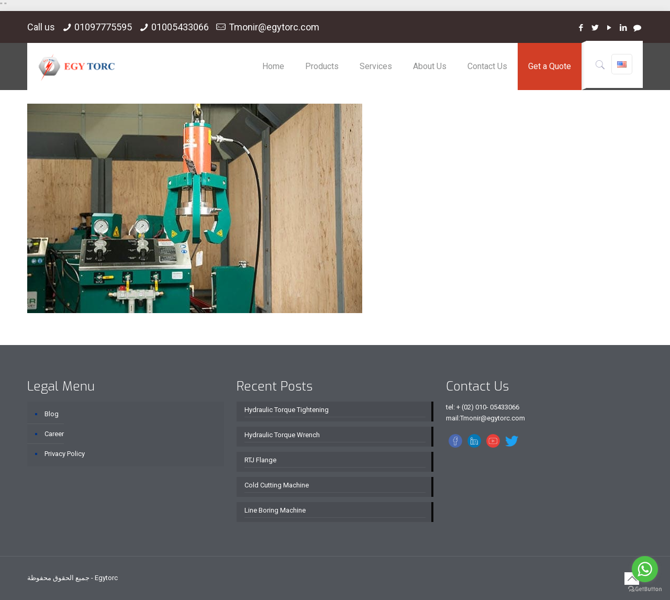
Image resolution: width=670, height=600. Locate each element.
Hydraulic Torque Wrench (282, 435)
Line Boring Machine (275, 510)
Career (54, 434)
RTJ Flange (260, 460)
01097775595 (103, 26)
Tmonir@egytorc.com (274, 26)
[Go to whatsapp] (645, 569)
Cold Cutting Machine (276, 485)
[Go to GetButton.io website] (645, 589)
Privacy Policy (64, 454)
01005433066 (180, 26)
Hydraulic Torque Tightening (286, 410)
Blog (51, 414)
